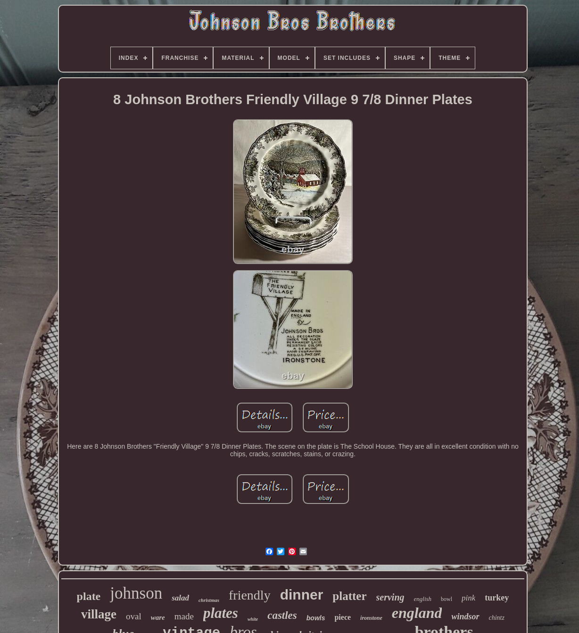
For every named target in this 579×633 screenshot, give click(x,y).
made (184, 616)
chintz (497, 617)
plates (220, 613)
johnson (136, 593)
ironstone (371, 618)
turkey (497, 597)
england (417, 612)
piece (342, 617)
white (253, 619)
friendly (250, 595)
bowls (315, 618)
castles (282, 615)
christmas (209, 600)
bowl (446, 599)
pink (468, 597)
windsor (465, 616)
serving (390, 597)
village (98, 614)
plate (89, 596)
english (423, 598)
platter (349, 596)
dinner (301, 594)
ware (158, 617)
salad (180, 597)
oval (133, 616)
